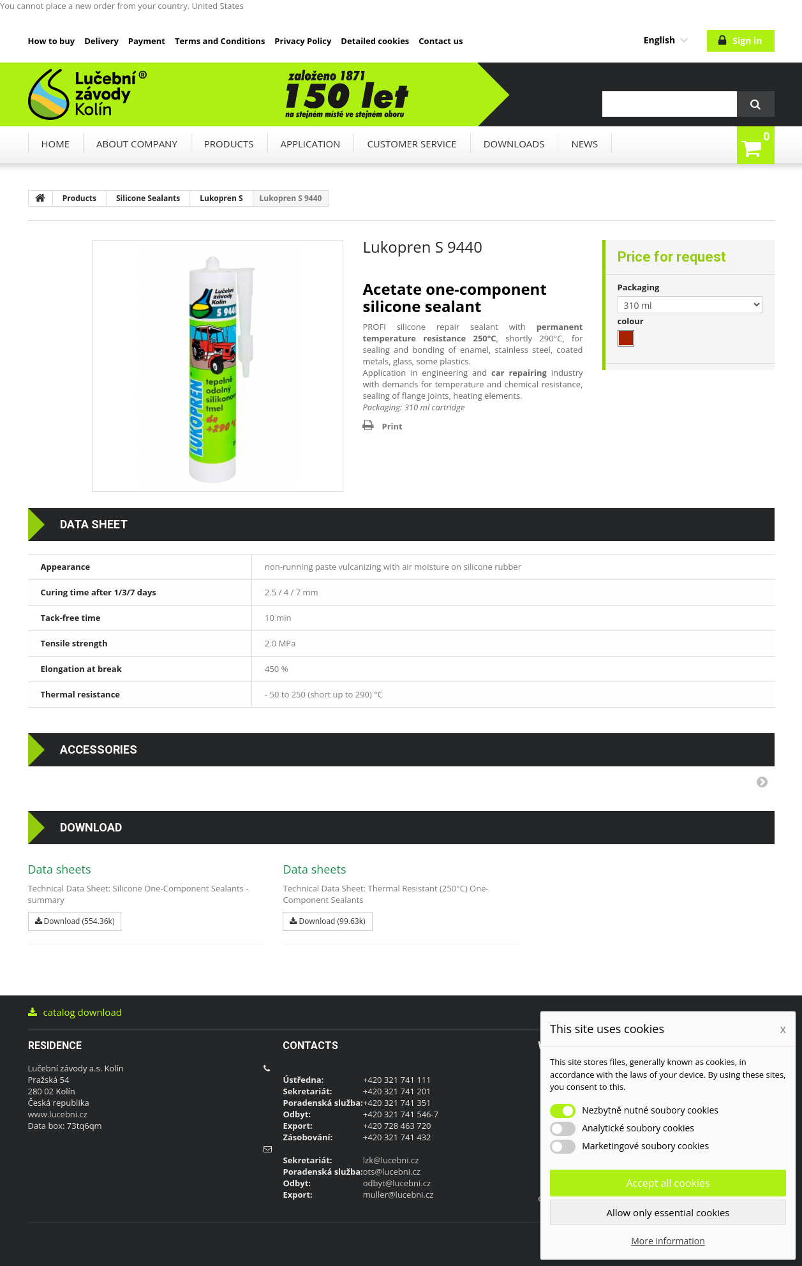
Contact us (441, 41)
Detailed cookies (375, 41)
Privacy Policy (302, 41)
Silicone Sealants (148, 198)
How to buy (51, 41)
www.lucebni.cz (57, 1114)
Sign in (747, 40)
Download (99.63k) (327, 921)
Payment (146, 41)
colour (632, 321)
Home (55, 143)
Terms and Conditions (220, 41)
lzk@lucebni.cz (391, 1160)
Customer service (411, 143)
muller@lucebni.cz (398, 1194)
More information (667, 1241)
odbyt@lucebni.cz (397, 1183)
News (584, 143)
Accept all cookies (667, 1183)
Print (392, 426)
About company (136, 143)
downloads (514, 143)
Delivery (101, 41)
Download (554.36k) (75, 921)
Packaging (640, 287)
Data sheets (59, 869)
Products (229, 143)
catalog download (75, 1012)
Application (311, 143)
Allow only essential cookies (668, 1212)
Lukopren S (221, 198)
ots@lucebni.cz (391, 1171)
